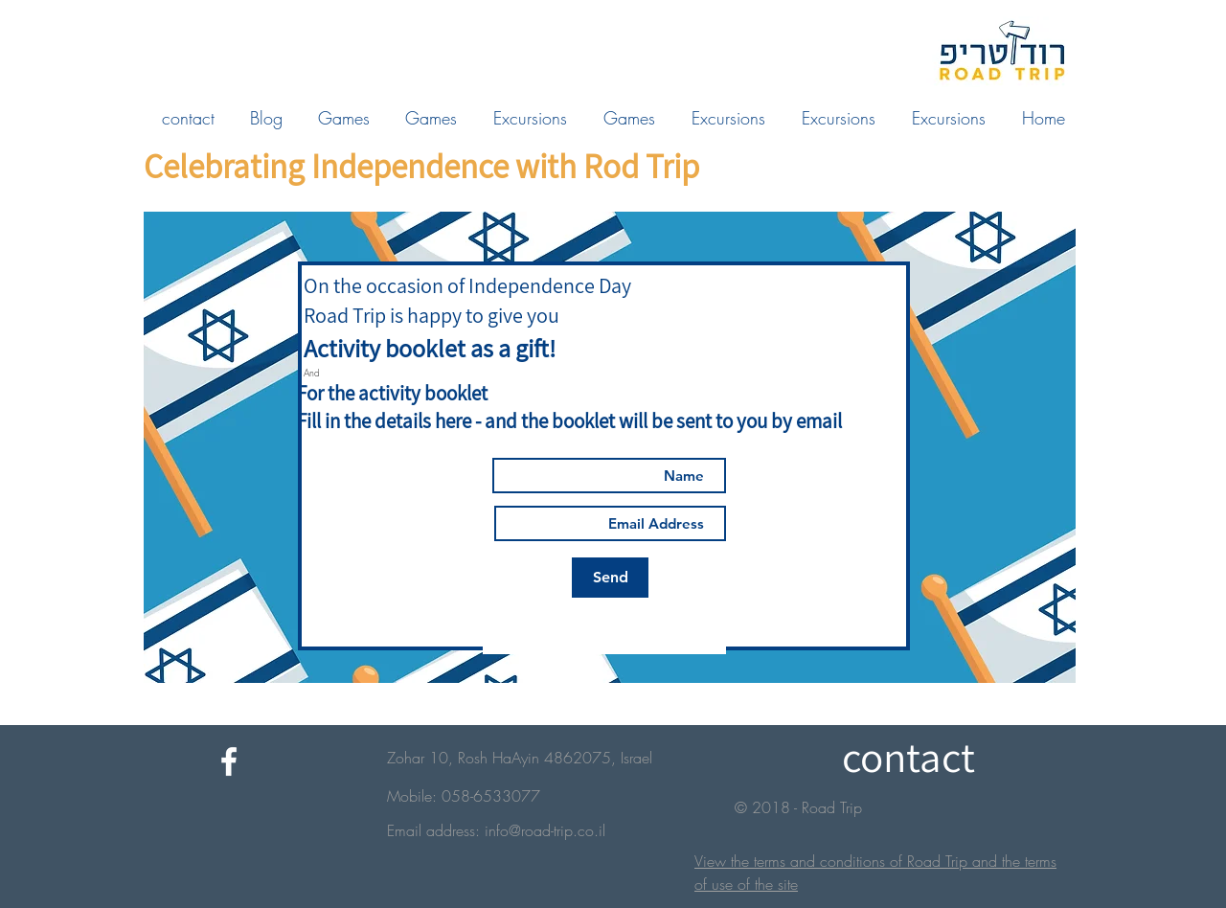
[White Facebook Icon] (229, 761)
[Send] (610, 577)
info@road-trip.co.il (545, 830)
